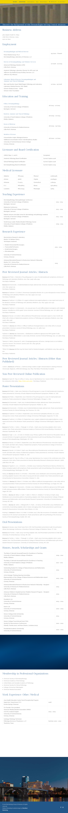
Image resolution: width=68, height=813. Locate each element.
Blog (37, 1)
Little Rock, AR (54, 1)
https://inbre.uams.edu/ (26, 381)
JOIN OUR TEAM (22, 1)
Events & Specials (31, 1)
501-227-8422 (63, 1)
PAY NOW (15, 1)
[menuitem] (15, 2)
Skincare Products (44, 1)
